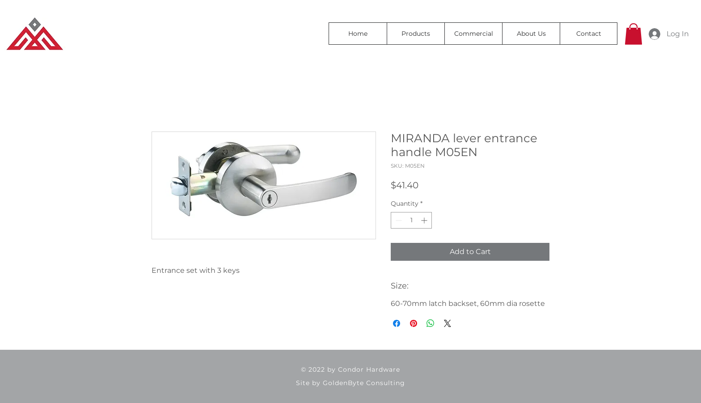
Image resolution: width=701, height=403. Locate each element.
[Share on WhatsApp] (430, 323)
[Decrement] (397, 220)
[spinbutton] (411, 220)
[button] (633, 34)
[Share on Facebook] (396, 323)
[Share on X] (447, 323)
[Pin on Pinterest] (413, 323)
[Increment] (425, 220)
